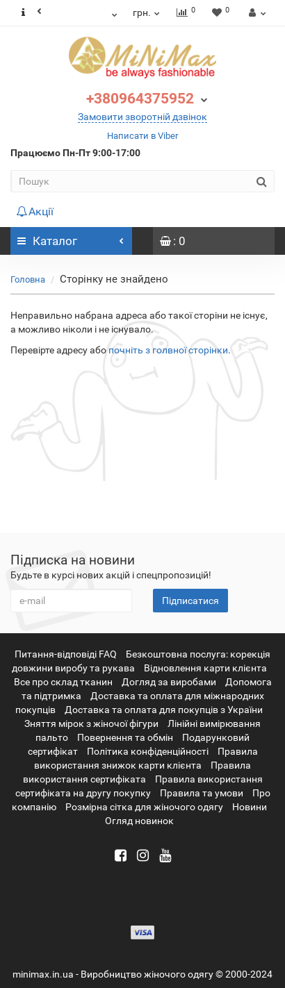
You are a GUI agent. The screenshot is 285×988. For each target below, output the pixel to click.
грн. (147, 12)
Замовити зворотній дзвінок (142, 116)
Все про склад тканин (63, 681)
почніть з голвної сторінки (168, 349)
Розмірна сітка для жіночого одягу (144, 806)
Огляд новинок (139, 820)
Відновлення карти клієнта (205, 667)
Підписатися (190, 600)
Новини (249, 806)
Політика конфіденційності (148, 751)
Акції (35, 211)
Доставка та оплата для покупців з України (164, 709)
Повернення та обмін (125, 737)
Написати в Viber (142, 136)
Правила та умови (201, 792)
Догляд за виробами (169, 681)
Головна (27, 279)
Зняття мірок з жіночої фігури (91, 723)
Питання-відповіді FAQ (66, 654)
